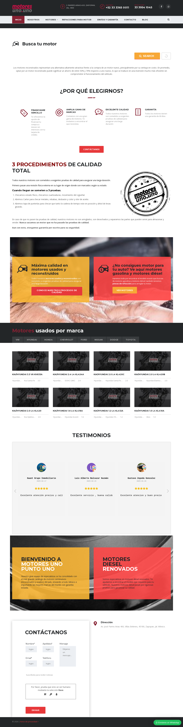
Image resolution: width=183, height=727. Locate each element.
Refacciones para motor (76, 19)
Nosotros (33, 19)
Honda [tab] (48, 339)
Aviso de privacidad (28, 721)
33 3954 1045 (143, 7)
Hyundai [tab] (32, 339)
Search (146, 56)
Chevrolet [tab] (66, 339)
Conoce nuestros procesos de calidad (57, 291)
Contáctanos (91, 149)
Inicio (18, 19)
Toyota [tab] (131, 339)
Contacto (130, 19)
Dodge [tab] (114, 339)
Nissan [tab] (99, 339)
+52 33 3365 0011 (117, 7)
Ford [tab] (84, 339)
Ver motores (125, 290)
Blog (145, 19)
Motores (50, 19)
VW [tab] (17, 339)
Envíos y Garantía (107, 19)
